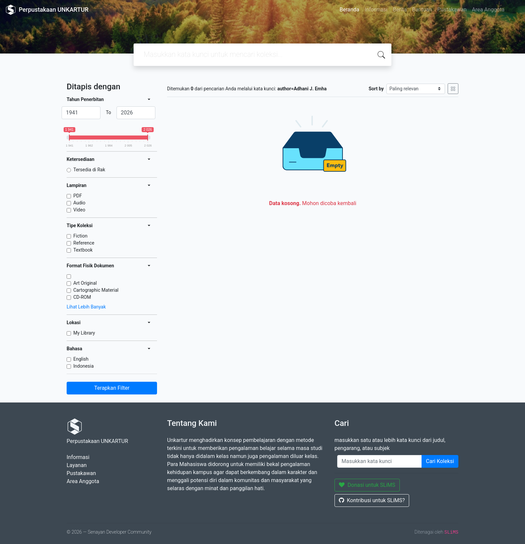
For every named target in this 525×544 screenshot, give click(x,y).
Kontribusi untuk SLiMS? (372, 500)
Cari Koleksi (440, 461)
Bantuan (422, 9)
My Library (84, 333)
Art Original (85, 283)
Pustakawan (451, 9)
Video (79, 209)
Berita (400, 9)
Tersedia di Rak (89, 169)
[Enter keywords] (379, 461)
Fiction (80, 236)
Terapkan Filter (111, 388)
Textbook (83, 250)
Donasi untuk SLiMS (367, 485)
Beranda (349, 9)
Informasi (376, 9)
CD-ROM (82, 297)
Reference (83, 243)
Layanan (77, 465)
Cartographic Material (96, 290)
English (80, 359)
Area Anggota (488, 9)
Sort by (376, 88)
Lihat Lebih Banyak (86, 306)
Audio (79, 202)
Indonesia (83, 366)
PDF (77, 195)
